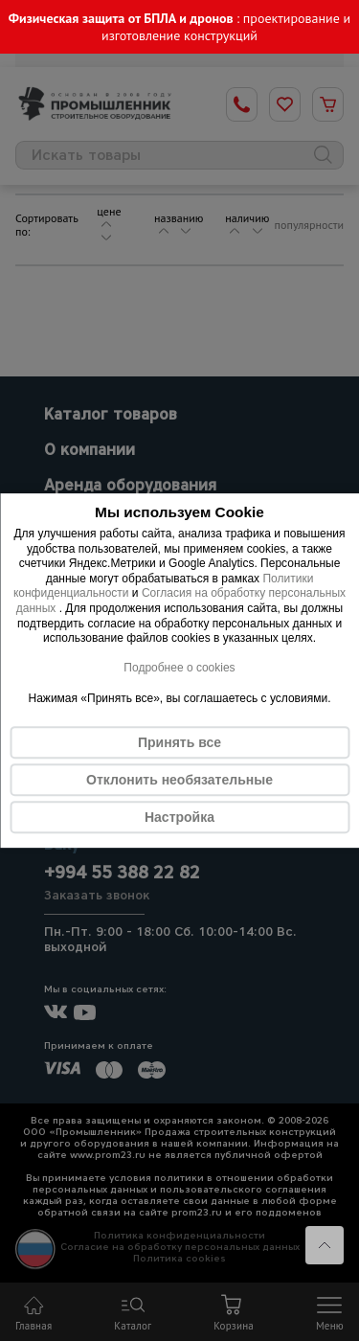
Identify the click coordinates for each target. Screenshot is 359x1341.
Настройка (179, 817)
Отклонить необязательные (179, 779)
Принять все (179, 742)
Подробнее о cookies (179, 667)
